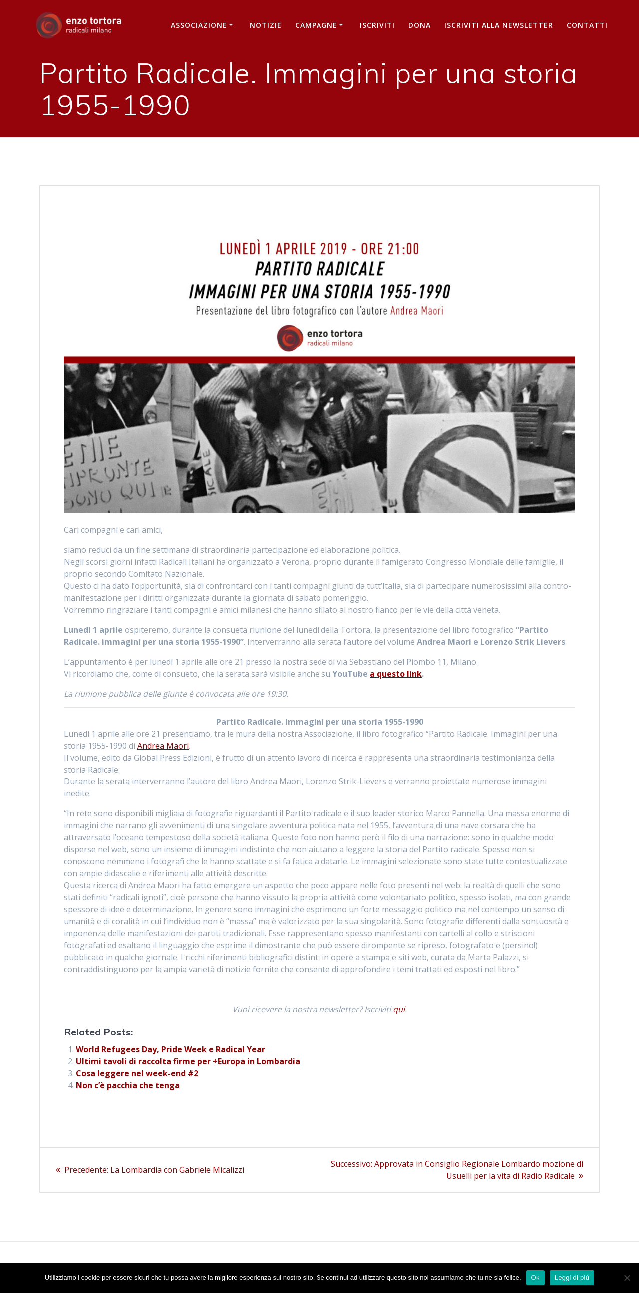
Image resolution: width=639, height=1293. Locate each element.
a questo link (396, 673)
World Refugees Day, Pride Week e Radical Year (170, 1049)
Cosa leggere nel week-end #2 (137, 1073)
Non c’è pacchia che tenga (128, 1085)
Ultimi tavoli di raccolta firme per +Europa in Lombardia (188, 1061)
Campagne (316, 25)
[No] (627, 1278)
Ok (535, 1277)
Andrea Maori (163, 745)
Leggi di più (572, 1277)
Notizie (266, 25)
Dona (419, 25)
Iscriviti (377, 25)
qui (399, 1009)
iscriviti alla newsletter (498, 25)
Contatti (587, 25)
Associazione (199, 25)
